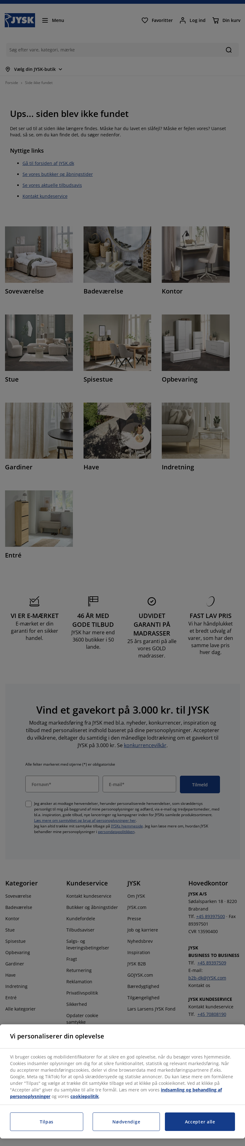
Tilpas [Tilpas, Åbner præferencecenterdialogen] (47, 1122)
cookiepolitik (84, 1096)
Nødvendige (126, 1122)
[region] (122, 1081)
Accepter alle (200, 1122)
